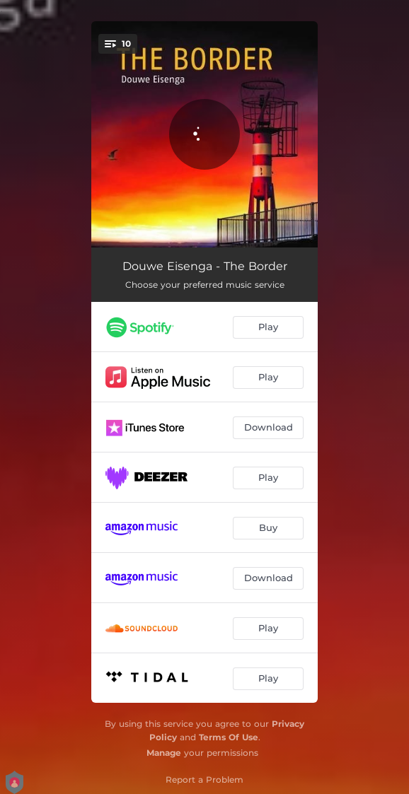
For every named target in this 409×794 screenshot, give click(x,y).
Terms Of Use (228, 737)
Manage (163, 752)
